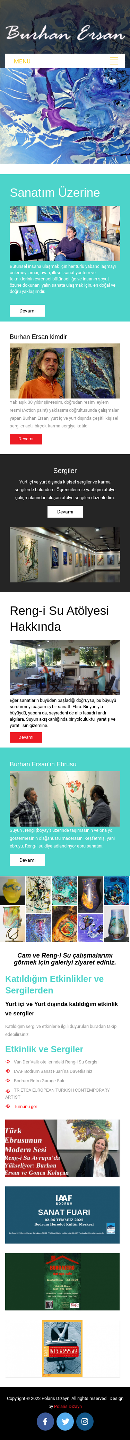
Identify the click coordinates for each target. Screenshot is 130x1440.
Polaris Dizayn (68, 1406)
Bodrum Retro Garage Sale (40, 1080)
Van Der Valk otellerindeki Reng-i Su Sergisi (56, 1061)
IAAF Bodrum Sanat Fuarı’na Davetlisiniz (53, 1071)
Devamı (27, 310)
